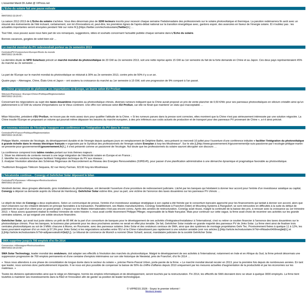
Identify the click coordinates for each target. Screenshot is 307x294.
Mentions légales (153, 291)
